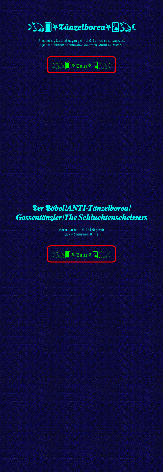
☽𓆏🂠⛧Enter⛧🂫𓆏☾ (81, 65)
